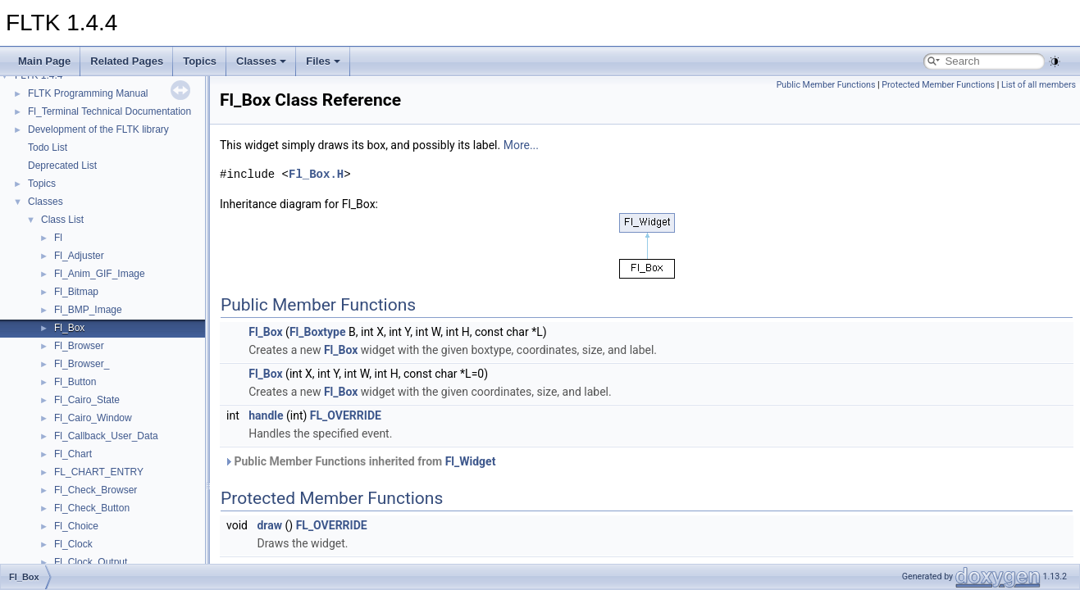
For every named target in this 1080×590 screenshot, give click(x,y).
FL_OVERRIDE (345, 415)
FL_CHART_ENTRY (99, 472)
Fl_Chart (73, 454)
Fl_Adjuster (79, 255)
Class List (62, 219)
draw (269, 525)
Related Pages (126, 61)
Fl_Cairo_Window (93, 418)
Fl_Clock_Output (90, 562)
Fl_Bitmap (76, 291)
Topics (199, 61)
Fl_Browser (79, 346)
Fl (58, 237)
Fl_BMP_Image (88, 309)
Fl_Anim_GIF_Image (99, 273)
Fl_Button (75, 382)
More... (521, 145)
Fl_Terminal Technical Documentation (109, 111)
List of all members (1038, 84)
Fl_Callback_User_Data (106, 436)
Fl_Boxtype (317, 331)
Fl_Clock (73, 544)
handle (265, 415)
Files (323, 61)
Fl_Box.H (316, 174)
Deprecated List (62, 165)
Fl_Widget (470, 461)
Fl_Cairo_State (87, 400)
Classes (261, 61)
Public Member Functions (826, 84)
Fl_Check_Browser (95, 490)
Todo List (47, 147)
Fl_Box (69, 328)
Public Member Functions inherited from (359, 461)
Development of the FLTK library (98, 129)
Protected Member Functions (938, 84)
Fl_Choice (76, 526)
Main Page (44, 61)
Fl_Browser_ (81, 364)
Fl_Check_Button (92, 508)
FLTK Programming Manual (88, 93)
